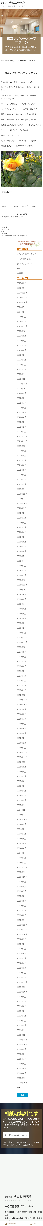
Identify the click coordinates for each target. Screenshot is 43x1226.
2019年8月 (21, 542)
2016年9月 (21, 709)
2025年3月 (21, 283)
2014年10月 (22, 819)
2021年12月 (22, 436)
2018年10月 (22, 589)
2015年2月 (21, 800)
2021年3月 (21, 479)
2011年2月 (21, 1025)
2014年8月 (21, 829)
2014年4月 (21, 848)
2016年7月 (21, 719)
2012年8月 (21, 944)
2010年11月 (22, 1040)
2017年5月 (21, 671)
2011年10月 (22, 992)
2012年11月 (22, 930)
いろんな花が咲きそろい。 (28, 254)
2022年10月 (22, 388)
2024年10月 (22, 302)
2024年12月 (22, 293)
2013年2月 (21, 915)
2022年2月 (21, 427)
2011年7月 (21, 1001)
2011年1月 (21, 1030)
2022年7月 (21, 403)
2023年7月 (21, 345)
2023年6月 (21, 350)
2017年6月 (21, 666)
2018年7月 (21, 604)
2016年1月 (21, 747)
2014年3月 (21, 853)
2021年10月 (22, 446)
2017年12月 (22, 637)
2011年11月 (22, 987)
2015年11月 (22, 757)
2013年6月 (21, 896)
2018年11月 (22, 585)
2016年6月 (21, 724)
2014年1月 (21, 862)
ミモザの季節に (24, 259)
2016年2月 (21, 743)
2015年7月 (21, 776)
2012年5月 (21, 958)
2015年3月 (21, 795)
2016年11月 (22, 700)
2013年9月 (21, 882)
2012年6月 (21, 953)
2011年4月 (21, 1016)
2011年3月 (21, 1020)
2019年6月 (21, 551)
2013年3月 (21, 910)
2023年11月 (22, 326)
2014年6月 (21, 838)
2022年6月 (21, 408)
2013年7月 (21, 891)
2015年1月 (21, 805)
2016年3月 (21, 738)
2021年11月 (22, 441)
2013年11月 (22, 872)
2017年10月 (22, 647)
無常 (19, 268)
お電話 (32, 1223)
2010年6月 (21, 1064)
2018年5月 (21, 613)
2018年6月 (21, 609)
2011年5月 (21, 1011)
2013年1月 (21, 920)
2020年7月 (21, 518)
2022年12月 (22, 379)
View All (3, 231)
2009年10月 (22, 1083)
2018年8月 (21, 599)
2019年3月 (21, 566)
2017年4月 (21, 676)
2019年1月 (21, 575)
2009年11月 (22, 1078)
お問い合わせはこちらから (16, 1135)
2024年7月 (21, 307)
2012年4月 (21, 963)
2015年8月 (21, 771)
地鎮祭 (20, 273)
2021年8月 (21, 455)
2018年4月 (21, 618)
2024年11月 (22, 297)
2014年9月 (21, 824)
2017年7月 (21, 661)
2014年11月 (22, 815)
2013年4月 (21, 906)
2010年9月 (21, 1049)
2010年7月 (21, 1059)
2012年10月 (22, 934)
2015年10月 (22, 762)
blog (7, 60)
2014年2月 (21, 858)
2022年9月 (21, 393)
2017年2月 (21, 685)
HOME (3, 60)
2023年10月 (22, 331)
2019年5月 (21, 556)
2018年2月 (21, 628)
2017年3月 (21, 681)
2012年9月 (21, 939)
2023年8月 (21, 340)
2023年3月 (21, 364)
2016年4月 (21, 733)
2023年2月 (21, 369)
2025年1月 (21, 288)
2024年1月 (21, 321)
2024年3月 (21, 312)
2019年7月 (21, 546)
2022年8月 (21, 398)
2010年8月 (21, 1054)
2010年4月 (21, 1073)
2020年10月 (22, 503)
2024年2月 (21, 317)
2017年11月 (22, 642)
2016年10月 (22, 704)
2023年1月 (21, 374)
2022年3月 (21, 422)
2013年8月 (21, 886)
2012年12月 (22, 925)
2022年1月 (21, 432)
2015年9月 (21, 767)
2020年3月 (21, 537)
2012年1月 (21, 977)
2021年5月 (21, 470)
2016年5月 (21, 728)
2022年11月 (22, 384)
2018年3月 (21, 623)
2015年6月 (21, 781)
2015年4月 (21, 791)
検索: (19, 1087)
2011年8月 (21, 996)
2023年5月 (21, 355)
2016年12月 (22, 695)
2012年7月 (21, 949)
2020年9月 (21, 508)
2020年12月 (22, 494)
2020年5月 (21, 527)
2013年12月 (22, 867)
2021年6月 (21, 465)
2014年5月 (21, 843)
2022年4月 (21, 417)
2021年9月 (21, 451)
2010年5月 (21, 1068)
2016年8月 (21, 714)
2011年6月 (21, 1006)
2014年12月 (22, 810)
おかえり (5, 229)
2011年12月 (22, 982)
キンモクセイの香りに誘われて (14, 235)
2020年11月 (22, 499)
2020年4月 (21, 532)
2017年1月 (21, 690)
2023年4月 (21, 360)
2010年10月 (22, 1044)
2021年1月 (21, 489)
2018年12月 (22, 580)
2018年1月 (21, 633)
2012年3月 (21, 968)
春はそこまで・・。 (26, 264)
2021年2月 (21, 484)
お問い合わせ (10, 1223)
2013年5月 (21, 901)
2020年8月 (21, 513)
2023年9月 (21, 336)
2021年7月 (21, 460)
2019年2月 (21, 570)
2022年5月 (21, 412)
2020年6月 (21, 522)
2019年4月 (21, 561)
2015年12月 (22, 752)
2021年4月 (21, 475)
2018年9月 (21, 594)
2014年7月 (21, 834)
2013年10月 (22, 877)
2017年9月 (21, 652)
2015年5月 (21, 786)
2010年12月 (22, 1035)
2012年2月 (21, 973)
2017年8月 (21, 657)
